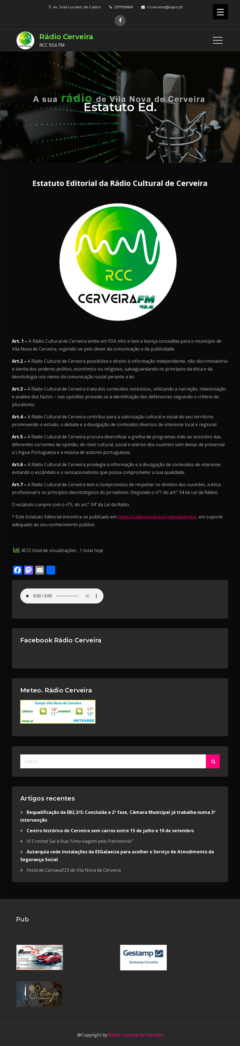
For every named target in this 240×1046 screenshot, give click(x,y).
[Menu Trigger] (220, 11)
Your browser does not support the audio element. (61, 595)
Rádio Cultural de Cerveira (135, 1035)
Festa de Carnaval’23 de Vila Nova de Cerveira (74, 870)
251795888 (121, 7)
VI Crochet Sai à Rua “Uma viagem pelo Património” (80, 841)
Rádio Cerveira (66, 36)
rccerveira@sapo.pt (162, 7)
